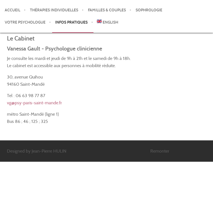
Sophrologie (149, 10)
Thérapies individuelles (54, 10)
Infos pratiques (71, 22)
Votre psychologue (25, 22)
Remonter (159, 151)
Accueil (12, 10)
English (107, 22)
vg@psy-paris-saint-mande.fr (34, 102)
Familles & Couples (107, 10)
